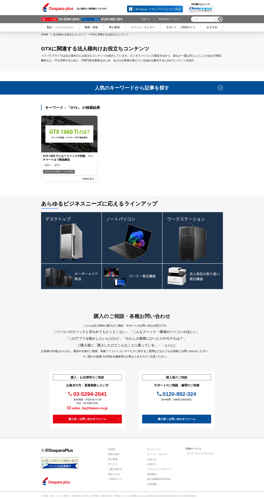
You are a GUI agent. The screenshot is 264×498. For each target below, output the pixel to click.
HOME (44, 34)
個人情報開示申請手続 (159, 470)
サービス (113, 455)
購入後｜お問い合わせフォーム (176, 409)
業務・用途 (91, 27)
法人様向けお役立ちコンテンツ (69, 34)
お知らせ (145, 19)
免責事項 (152, 465)
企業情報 (152, 475)
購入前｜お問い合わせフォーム (87, 409)
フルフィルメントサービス (200, 444)
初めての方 (114, 465)
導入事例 (114, 27)
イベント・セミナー (143, 27)
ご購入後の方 (115, 460)
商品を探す (114, 445)
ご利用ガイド (115, 470)
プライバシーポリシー (159, 460)
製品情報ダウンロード (170, 19)
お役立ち (152, 455)
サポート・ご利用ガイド (181, 27)
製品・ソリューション (60, 27)
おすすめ (212, 27)
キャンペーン (154, 440)
